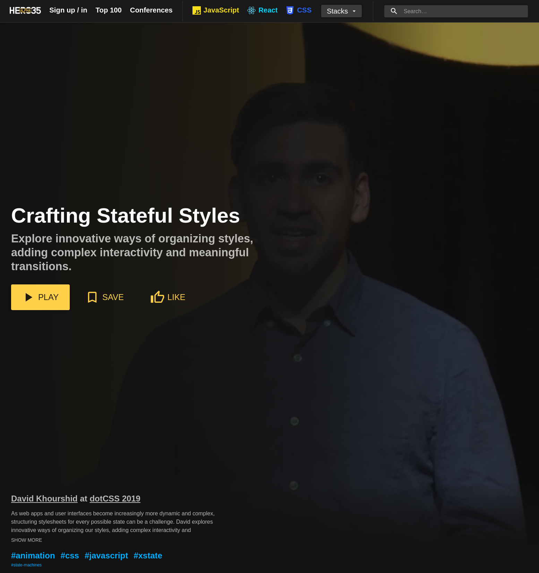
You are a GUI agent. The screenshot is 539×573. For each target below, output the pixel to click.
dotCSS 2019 (114, 498)
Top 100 (109, 10)
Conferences (151, 10)
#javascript (106, 555)
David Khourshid (44, 498)
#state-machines (26, 565)
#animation (33, 555)
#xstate (148, 555)
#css (70, 555)
